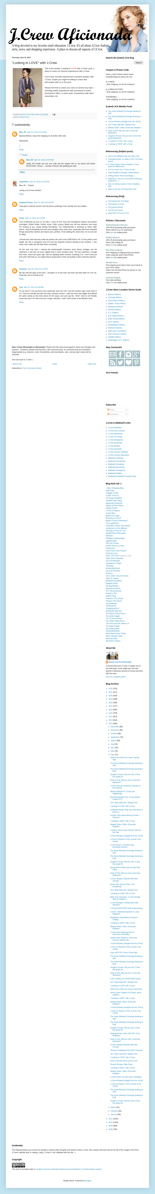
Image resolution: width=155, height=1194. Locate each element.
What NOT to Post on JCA (118, 213)
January (114, 1114)
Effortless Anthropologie (115, 538)
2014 (111, 716)
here (112, 232)
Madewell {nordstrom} (116, 461)
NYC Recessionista (113, 591)
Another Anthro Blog (114, 501)
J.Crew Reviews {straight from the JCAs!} (124, 121)
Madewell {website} (115, 458)
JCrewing (109, 566)
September (115, 737)
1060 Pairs (110, 491)
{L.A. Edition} (113, 313)
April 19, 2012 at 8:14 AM (36, 132)
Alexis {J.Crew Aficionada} (120, 662)
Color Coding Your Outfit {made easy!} (125, 979)
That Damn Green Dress (115, 613)
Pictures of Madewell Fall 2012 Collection (126, 1050)
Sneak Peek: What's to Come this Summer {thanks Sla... (123, 939)
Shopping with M (112, 608)
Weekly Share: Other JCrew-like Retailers (124, 128)
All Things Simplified (114, 498)
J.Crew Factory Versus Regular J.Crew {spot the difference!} (123, 165)
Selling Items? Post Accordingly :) (121, 176)
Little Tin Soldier (112, 578)
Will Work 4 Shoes (113, 641)
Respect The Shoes (113, 601)
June (113, 748)
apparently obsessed (114, 503)
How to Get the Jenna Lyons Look (123, 1061)
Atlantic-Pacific (112, 508)
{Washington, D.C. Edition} (118, 340)
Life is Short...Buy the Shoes (117, 576)
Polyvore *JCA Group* (114, 598)
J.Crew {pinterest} (115, 443)
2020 (111, 696)
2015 (111, 713)
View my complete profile (116, 677)
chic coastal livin (112, 523)
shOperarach (111, 606)
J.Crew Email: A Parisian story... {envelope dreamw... (122, 846)
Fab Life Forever (112, 543)
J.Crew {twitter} (114, 446)
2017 (111, 706)
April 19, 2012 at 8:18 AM (39, 182)
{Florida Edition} (114, 310)
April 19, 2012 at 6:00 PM (34, 287)
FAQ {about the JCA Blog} (118, 201)
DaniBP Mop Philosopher (116, 533)
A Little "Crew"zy (112, 496)
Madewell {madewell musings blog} (122, 476)
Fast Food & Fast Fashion (116, 551)
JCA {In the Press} (115, 210)
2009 (111, 1126)
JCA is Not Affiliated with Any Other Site (123, 156)
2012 (111, 723)
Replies (25, 155)
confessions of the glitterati (116, 528)
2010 (111, 1122)
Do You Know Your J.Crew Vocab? (121, 170)
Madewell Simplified (114, 581)
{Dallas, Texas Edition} (117, 303)
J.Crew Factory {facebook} (118, 455)
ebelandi (109, 536)
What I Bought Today (114, 636)
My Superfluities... (113, 586)
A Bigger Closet (112, 493)
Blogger (88, 1181)
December (115, 727)
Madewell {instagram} (116, 470)
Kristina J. (110, 573)
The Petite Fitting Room (115, 621)
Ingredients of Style (113, 563)
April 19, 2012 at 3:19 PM (35, 218)
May (113, 751)
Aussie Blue (110, 513)
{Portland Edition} (115, 328)
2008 (111, 1129)
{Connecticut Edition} (116, 301)
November (115, 730)
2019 (111, 699)
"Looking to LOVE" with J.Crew (120, 141)
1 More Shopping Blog (115, 488)
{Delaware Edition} (115, 307)
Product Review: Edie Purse (121, 1064)
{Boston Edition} (114, 294)
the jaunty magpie (113, 616)
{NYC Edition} (113, 322)
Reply (21, 150)
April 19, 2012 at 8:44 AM (44, 160)
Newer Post (17, 364)
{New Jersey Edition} (116, 319)
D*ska (21, 218)
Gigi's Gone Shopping (114, 558)
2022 (111, 689)
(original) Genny (26, 202)
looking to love (24, 117)
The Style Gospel (113, 626)
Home (54, 364)
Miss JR (22, 132)
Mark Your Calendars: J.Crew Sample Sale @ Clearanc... (125, 898)
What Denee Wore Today (116, 633)
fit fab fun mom (112, 553)
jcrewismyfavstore (113, 568)
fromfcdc (23, 269)
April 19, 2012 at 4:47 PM (38, 269)
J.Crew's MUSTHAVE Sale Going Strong (126, 908)
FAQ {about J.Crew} (116, 204)
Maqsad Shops (112, 583)
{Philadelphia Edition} (116, 325)
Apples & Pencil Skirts (114, 506)
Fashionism (110, 548)
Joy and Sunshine (113, 571)
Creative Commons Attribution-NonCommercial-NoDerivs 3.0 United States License (68, 1169)
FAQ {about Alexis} (115, 207)
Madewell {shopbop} (116, 464)
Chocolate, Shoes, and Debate (118, 526)
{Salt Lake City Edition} (117, 331)
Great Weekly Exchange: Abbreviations (123, 173)
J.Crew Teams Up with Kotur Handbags (125, 1077)
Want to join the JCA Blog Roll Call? (122, 189)
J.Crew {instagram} (115, 440)
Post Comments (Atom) (32, 368)
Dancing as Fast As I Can (116, 531)
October (114, 733)
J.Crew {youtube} (115, 449)
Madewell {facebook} (116, 467)
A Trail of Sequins (113, 511)
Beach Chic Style (112, 516)
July (112, 744)
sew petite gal (111, 603)
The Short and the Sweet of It (117, 623)
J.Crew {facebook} (115, 434)
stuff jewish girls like (114, 611)
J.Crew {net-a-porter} (116, 431)
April (113, 755)
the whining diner (112, 629)
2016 (111, 710)
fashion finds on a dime (115, 546)
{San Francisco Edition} (117, 334)
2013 (111, 720)
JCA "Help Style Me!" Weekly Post (121, 125)
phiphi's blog (111, 596)
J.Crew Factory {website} (118, 452)
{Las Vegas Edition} (116, 316)
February (114, 1111)
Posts (110, 410)
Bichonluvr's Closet (113, 518)
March (113, 1107)
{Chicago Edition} (115, 297)
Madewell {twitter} (115, 473)
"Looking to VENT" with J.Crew (120, 144)
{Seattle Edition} (114, 337)
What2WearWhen (113, 631)
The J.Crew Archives (114, 618)
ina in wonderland (113, 561)
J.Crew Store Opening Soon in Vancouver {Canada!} (122, 933)
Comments (112, 414)
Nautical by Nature (113, 588)
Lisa (21, 287)
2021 (111, 692)
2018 (111, 703)
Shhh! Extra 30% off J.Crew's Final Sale (126, 989)
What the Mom (111, 639)
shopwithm (23, 182)
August (114, 741)
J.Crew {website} (114, 428)
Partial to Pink (111, 593)
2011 (111, 1119)
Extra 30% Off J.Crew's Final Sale (123, 953)
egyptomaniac (111, 541)
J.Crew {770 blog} (115, 437)
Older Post (92, 364)
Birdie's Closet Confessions (117, 521)
